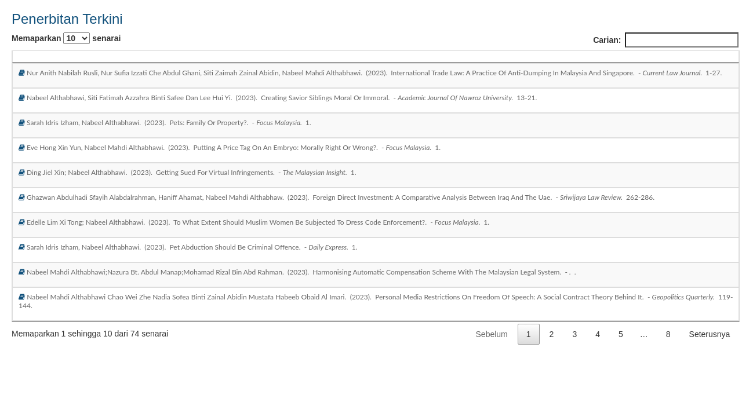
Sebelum (492, 334)
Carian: (666, 39)
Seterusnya (709, 334)
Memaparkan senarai (66, 38)
